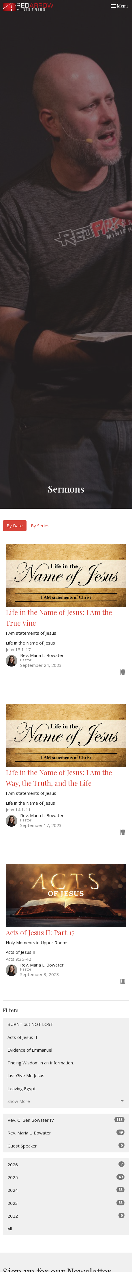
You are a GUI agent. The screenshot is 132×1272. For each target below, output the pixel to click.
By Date (15, 525)
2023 (66, 1203)
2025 (66, 1177)
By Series (40, 525)
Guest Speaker (66, 1146)
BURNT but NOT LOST (30, 1024)
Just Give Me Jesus (25, 1075)
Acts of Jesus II (22, 1037)
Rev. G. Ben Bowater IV (66, 1120)
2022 (66, 1216)
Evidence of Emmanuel (29, 1050)
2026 (66, 1164)
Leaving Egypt (21, 1088)
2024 (66, 1190)
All (9, 1228)
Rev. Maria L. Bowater (66, 1133)
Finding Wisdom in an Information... (41, 1063)
